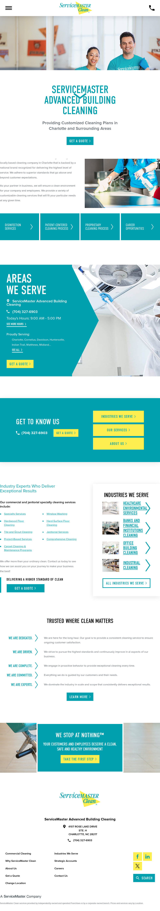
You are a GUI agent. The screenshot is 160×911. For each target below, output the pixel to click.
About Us (11, 868)
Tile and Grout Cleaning (18, 532)
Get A (80, 141)
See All (16, 350)
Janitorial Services (57, 532)
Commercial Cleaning (18, 853)
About (118, 443)
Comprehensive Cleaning (62, 539)
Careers (59, 868)
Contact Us (61, 875)
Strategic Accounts (65, 861)
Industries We (118, 416)
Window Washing (57, 514)
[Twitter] (137, 866)
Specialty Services (15, 514)
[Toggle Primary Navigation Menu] (8, 8)
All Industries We (126, 583)
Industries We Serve (66, 853)
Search (144, 878)
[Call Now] (151, 8)
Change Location (15, 883)
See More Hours (15, 324)
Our (119, 430)
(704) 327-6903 (22, 312)
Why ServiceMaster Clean (20, 861)
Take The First (80, 759)
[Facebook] (137, 856)
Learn (80, 697)
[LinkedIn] (147, 856)
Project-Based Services (18, 539)
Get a (20, 364)
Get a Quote (12, 875)
